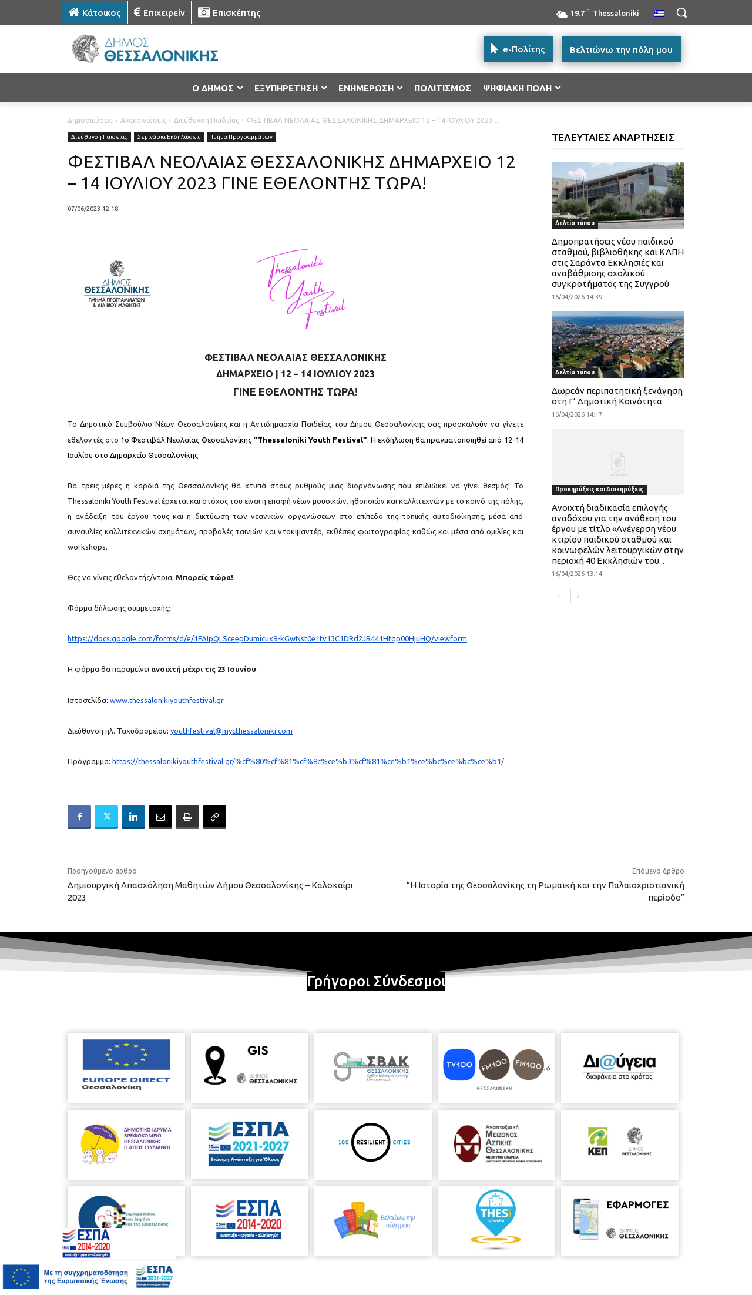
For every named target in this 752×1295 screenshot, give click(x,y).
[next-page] (577, 595)
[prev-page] (559, 595)
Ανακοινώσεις (143, 120)
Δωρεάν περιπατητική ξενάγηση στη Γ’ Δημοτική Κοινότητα (617, 396)
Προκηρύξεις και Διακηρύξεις (599, 489)
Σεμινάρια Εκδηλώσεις (169, 137)
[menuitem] (659, 14)
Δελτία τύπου (575, 223)
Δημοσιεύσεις (90, 120)
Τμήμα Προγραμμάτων (241, 137)
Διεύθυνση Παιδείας (206, 120)
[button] (681, 12)
